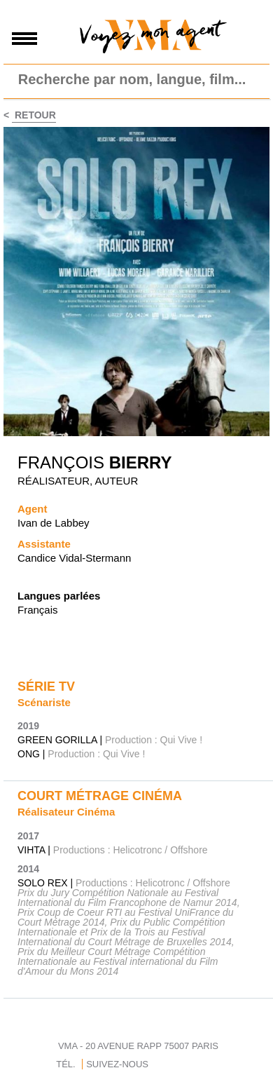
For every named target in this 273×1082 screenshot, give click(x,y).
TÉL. (65, 1064)
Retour (34, 115)
